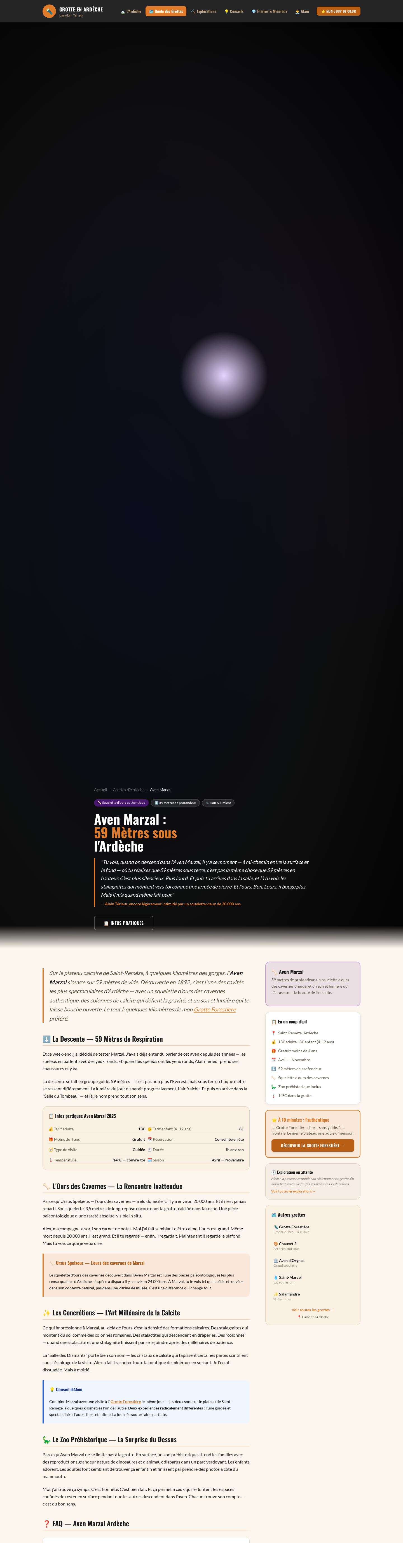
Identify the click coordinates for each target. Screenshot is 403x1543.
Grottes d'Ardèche (128, 789)
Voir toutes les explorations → (293, 1191)
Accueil (100, 789)
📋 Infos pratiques (124, 923)
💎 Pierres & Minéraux (269, 11)
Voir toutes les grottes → (313, 1309)
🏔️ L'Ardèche (131, 11)
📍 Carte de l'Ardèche (313, 1317)
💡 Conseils (233, 11)
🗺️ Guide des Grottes (166, 11)
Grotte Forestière (215, 1009)
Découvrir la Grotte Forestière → (313, 1145)
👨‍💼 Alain (302, 11)
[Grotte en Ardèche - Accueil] (73, 11)
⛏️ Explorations (203, 11)
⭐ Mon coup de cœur (338, 11)
